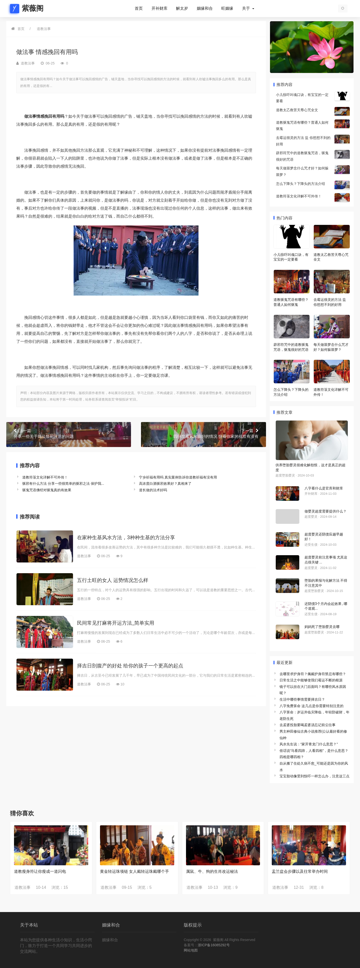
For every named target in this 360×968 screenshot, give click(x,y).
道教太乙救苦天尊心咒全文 (297, 110)
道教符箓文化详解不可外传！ (45, 477)
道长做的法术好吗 (153, 490)
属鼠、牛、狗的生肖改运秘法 (212, 871)
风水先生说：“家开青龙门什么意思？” (309, 744)
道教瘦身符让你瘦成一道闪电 (40, 871)
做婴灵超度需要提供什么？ (325, 511)
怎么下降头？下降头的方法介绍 (300, 184)
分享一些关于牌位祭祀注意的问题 (69, 433)
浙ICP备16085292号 (214, 945)
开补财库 (160, 8)
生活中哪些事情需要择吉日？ (302, 699)
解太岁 (182, 8)
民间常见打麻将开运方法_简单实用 (115, 623)
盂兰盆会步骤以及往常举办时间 (300, 871)
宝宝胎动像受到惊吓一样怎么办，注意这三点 (315, 776)
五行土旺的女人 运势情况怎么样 (112, 580)
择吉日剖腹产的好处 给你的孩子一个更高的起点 (130, 666)
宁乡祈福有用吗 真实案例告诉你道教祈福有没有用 (178, 477)
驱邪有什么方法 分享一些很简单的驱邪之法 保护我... (63, 483)
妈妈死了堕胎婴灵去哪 (322, 627)
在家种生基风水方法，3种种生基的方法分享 (126, 537)
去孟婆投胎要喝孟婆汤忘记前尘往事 (308, 725)
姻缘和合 (205, 8)
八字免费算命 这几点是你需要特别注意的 (312, 706)
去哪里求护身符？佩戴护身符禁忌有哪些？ (313, 674)
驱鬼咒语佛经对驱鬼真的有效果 (46, 490)
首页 (139, 8)
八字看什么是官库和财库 (323, 488)
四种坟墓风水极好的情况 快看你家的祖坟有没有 (203, 433)
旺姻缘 (227, 8)
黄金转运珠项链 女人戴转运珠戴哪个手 (134, 871)
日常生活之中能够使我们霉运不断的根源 (311, 680)
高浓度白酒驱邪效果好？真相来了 (165, 483)
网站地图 (191, 950)
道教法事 (44, 29)
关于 (246, 8)
